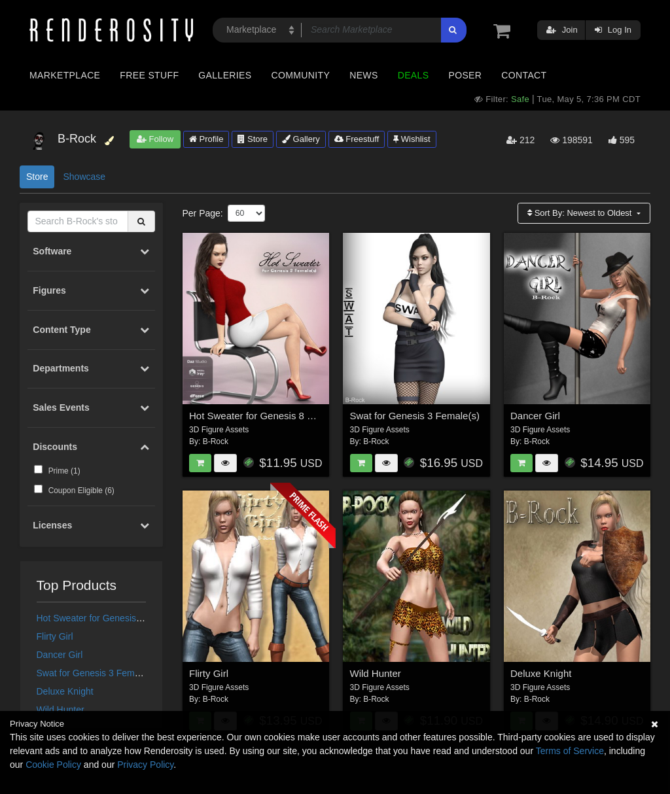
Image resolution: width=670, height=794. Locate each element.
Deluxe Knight (65, 691)
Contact (523, 75)
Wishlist (411, 139)
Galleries (224, 75)
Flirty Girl (55, 636)
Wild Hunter (60, 709)
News (363, 75)
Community (301, 75)
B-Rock (215, 441)
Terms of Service (570, 751)
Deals (413, 75)
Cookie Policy (53, 764)
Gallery (301, 139)
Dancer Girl (60, 654)
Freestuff (356, 139)
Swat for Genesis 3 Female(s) (97, 673)
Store (253, 139)
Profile (206, 139)
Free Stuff (149, 75)
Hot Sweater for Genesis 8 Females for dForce (131, 618)
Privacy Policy (145, 764)
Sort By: (580, 213)
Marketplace (64, 75)
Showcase (84, 176)
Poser (465, 75)
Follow (155, 139)
